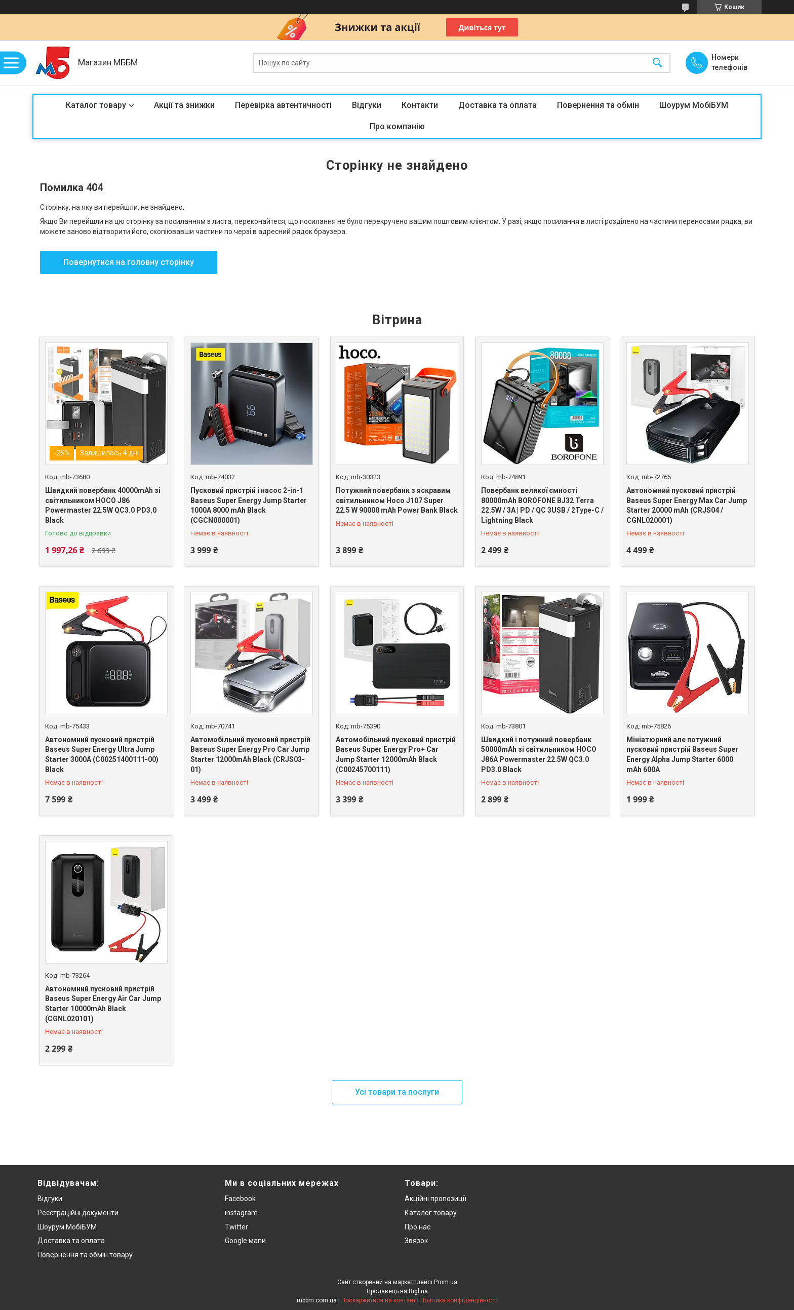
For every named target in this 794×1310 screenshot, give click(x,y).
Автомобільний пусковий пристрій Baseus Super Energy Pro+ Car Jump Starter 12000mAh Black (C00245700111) (396, 755)
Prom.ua (445, 1282)
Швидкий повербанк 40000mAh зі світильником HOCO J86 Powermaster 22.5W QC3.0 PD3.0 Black (103, 505)
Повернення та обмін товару (85, 1255)
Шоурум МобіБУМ (693, 105)
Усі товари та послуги (397, 1092)
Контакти (420, 105)
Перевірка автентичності (283, 105)
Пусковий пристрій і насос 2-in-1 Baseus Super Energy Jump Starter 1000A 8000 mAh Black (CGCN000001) (248, 505)
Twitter (236, 1227)
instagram (241, 1213)
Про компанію (397, 126)
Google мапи (245, 1241)
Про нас (417, 1227)
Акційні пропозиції (435, 1199)
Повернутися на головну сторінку (128, 262)
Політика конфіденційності (459, 1300)
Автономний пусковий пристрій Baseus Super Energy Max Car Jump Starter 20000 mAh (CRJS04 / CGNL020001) (686, 505)
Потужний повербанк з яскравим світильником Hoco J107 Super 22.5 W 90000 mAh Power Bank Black (397, 500)
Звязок (416, 1241)
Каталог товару (96, 105)
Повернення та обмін (598, 105)
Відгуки (366, 105)
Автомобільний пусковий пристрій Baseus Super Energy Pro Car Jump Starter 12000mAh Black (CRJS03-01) (250, 755)
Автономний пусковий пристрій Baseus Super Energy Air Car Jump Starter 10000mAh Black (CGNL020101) (103, 1004)
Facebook (240, 1199)
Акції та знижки (184, 105)
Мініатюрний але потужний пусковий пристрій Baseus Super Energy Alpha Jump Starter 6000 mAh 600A (682, 755)
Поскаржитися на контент (378, 1300)
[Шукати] (657, 63)
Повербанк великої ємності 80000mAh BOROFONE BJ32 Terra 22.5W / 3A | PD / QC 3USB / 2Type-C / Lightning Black (542, 505)
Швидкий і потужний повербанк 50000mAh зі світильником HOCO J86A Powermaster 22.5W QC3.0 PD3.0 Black (539, 755)
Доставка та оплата (497, 105)
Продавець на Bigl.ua (397, 1291)
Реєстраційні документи (77, 1213)
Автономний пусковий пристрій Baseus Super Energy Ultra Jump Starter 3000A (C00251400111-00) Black (101, 755)
